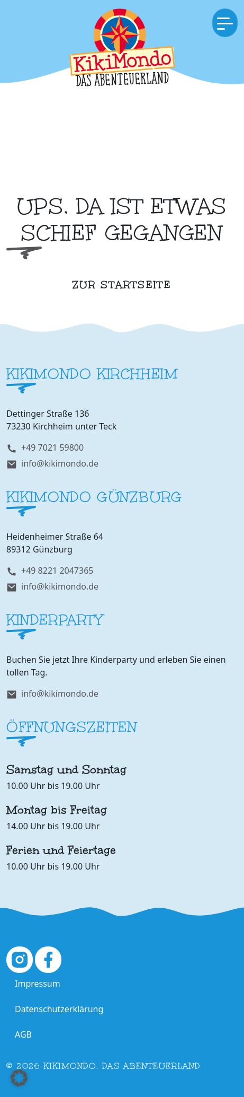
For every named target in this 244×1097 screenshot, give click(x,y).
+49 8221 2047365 (57, 570)
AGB (23, 1034)
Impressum (37, 983)
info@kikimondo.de (59, 463)
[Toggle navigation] (225, 22)
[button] (19, 1078)
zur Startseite (122, 284)
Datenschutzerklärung (59, 1009)
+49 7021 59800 (52, 447)
